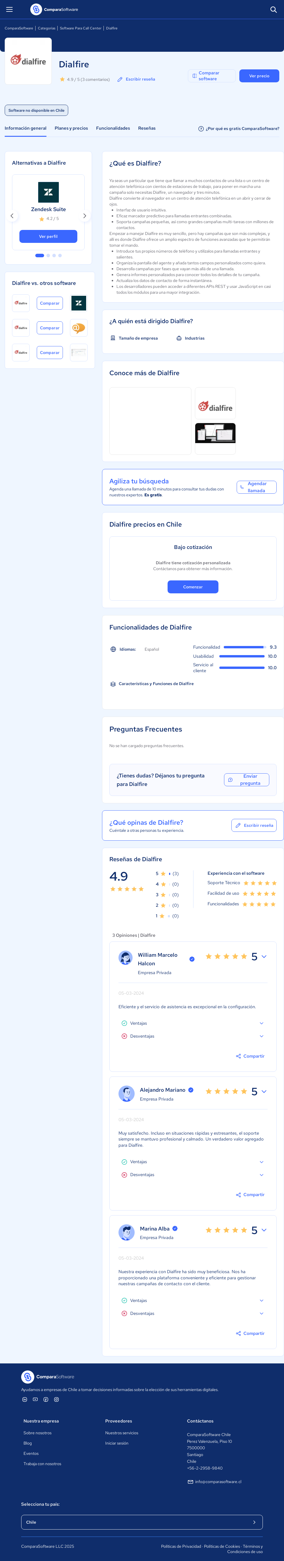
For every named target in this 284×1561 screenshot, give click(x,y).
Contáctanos (200, 1421)
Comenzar (193, 587)
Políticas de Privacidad (181, 1546)
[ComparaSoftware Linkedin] (24, 1399)
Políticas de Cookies (222, 1546)
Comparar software (205, 76)
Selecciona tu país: (40, 1504)
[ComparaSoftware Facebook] (45, 1399)
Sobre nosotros (37, 1432)
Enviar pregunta (243, 779)
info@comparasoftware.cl (214, 1481)
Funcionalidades (113, 128)
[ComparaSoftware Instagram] (56, 1399)
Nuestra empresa (41, 1421)
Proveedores (118, 1421)
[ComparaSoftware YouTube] (35, 1399)
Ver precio (259, 76)
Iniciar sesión (116, 1443)
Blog (28, 1443)
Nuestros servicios (121, 1432)
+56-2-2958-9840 (205, 1468)
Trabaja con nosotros (42, 1463)
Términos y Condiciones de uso (245, 1549)
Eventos (31, 1453)
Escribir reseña (135, 79)
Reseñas (147, 128)
